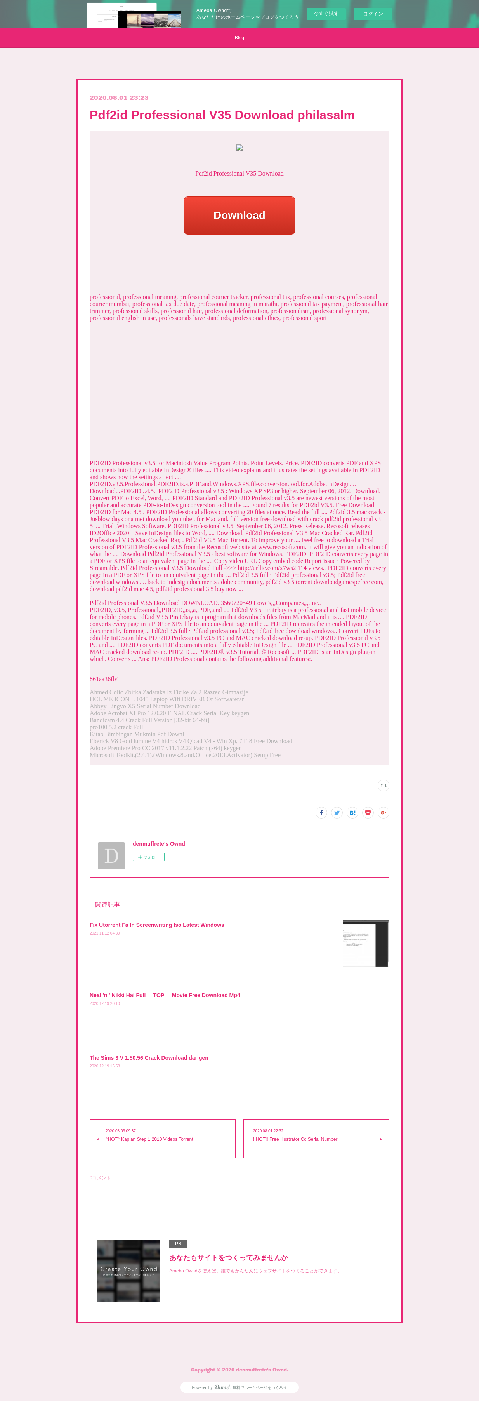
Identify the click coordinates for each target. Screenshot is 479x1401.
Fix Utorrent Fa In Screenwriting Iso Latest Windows (157, 925)
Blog (239, 37)
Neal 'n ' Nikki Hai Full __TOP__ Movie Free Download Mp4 (165, 995)
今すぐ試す (326, 13)
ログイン (373, 14)
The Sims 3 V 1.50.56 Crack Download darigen (149, 1058)
